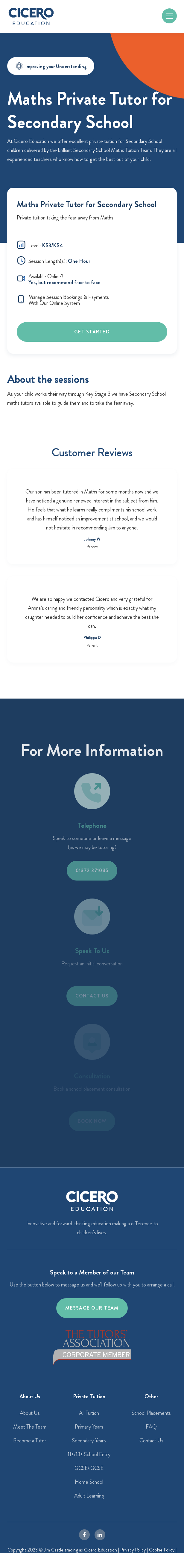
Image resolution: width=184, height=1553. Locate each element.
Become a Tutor (29, 1440)
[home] (31, 16)
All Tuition (89, 1413)
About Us (30, 1413)
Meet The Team (29, 1427)
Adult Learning (89, 1496)
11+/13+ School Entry (89, 1454)
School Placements (151, 1413)
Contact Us (151, 1440)
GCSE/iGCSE (89, 1468)
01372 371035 (92, 870)
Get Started (92, 331)
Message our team (91, 1307)
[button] (169, 15)
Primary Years (89, 1427)
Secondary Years (89, 1440)
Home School (89, 1482)
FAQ (151, 1427)
